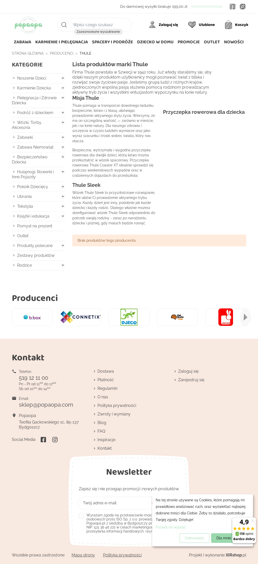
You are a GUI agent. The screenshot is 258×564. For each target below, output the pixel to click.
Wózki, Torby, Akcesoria (27, 125)
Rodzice (24, 265)
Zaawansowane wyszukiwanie (98, 31)
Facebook (232, 6)
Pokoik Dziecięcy (32, 186)
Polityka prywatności (117, 405)
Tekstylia (25, 206)
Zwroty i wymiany (114, 414)
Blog (102, 422)
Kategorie (27, 64)
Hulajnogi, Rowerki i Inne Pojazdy (33, 174)
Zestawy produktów (36, 255)
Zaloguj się (188, 371)
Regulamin (107, 388)
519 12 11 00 (33, 377)
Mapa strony (83, 555)
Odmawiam (194, 538)
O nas (103, 397)
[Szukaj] (94, 25)
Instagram (242, 6)
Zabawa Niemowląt (35, 147)
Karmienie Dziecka (34, 88)
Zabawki (25, 137)
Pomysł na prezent (34, 226)
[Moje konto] (164, 24)
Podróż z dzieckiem (35, 112)
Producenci (35, 297)
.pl (236, 555)
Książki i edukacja (33, 216)
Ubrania (24, 196)
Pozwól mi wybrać (171, 527)
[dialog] (202, 520)
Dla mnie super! (229, 538)
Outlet (22, 235)
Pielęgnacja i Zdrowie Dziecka (34, 100)
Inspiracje (106, 439)
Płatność (106, 379)
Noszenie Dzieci (31, 78)
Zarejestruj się (191, 379)
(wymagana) (132, 523)
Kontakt (105, 448)
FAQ (101, 431)
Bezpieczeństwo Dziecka (30, 159)
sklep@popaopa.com (46, 404)
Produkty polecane (35, 245)
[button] (155, 42)
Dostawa (106, 371)
